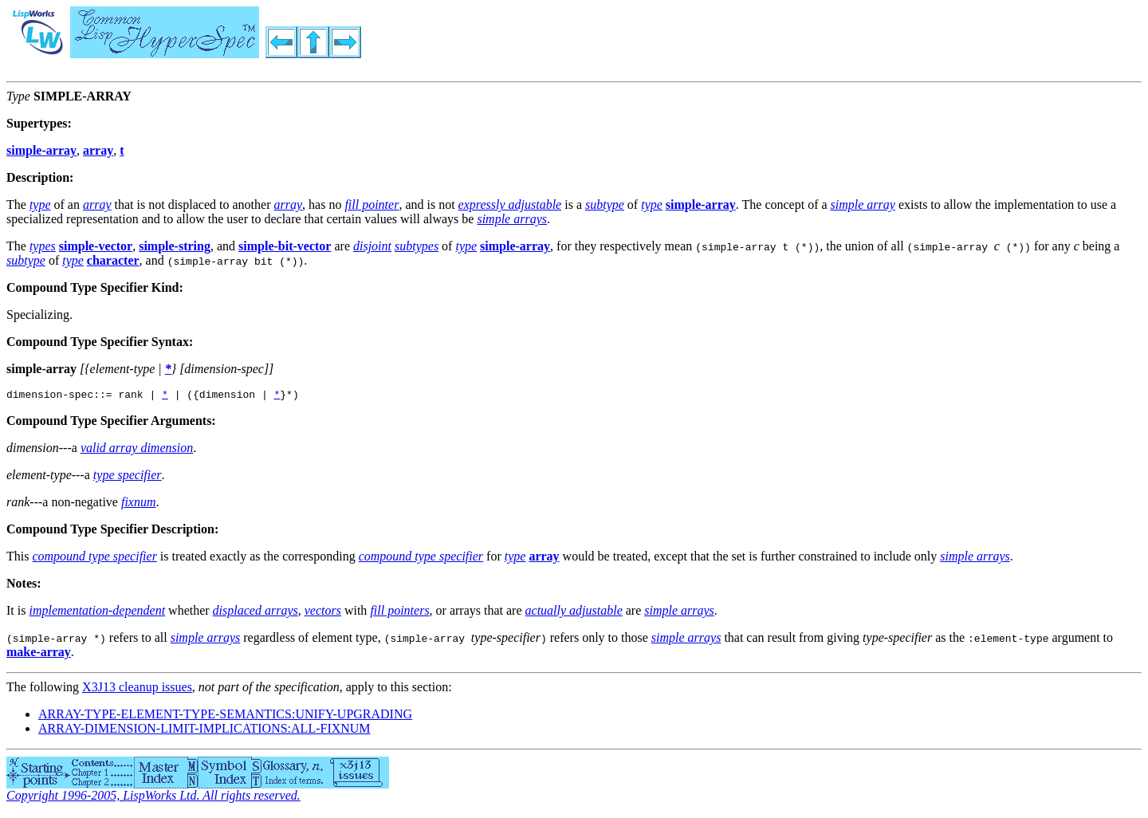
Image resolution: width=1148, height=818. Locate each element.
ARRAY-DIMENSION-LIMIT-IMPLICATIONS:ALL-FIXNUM (204, 730)
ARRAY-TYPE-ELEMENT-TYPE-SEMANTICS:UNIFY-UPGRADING (225, 716)
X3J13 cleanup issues (137, 689)
